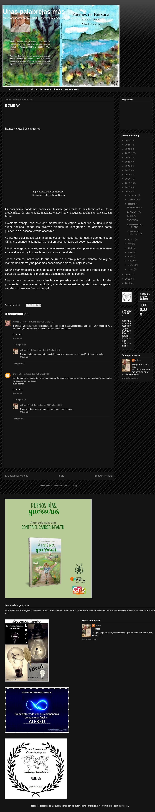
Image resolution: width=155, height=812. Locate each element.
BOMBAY (131, 216)
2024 (128, 149)
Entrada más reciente (16, 475)
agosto (131, 239)
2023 (128, 153)
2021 (128, 161)
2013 (128, 274)
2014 (128, 191)
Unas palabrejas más (34, 11)
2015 (128, 187)
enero (131, 269)
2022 (128, 157)
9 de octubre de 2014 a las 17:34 (39, 322)
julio (130, 243)
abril (130, 256)
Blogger (124, 806)
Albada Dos (18, 322)
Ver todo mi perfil (130, 378)
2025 (128, 144)
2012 (128, 279)
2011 (128, 283)
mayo (131, 252)
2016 (128, 183)
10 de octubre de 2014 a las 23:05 (34, 374)
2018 (128, 174)
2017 (128, 178)
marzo (131, 260)
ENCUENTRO (134, 212)
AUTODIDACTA (16, 89)
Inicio (61, 475)
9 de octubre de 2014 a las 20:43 (46, 350)
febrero (131, 265)
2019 (128, 170)
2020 (128, 166)
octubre (132, 204)
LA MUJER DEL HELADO (135, 226)
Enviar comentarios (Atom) (65, 486)
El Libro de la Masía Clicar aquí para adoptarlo (55, 89)
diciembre (133, 195)
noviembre (133, 199)
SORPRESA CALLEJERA (134, 232)
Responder (18, 338)
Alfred (23, 350)
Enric (15, 374)
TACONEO (132, 220)
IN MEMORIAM (134, 207)
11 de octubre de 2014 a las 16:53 (46, 405)
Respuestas (21, 344)
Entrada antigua (103, 475)
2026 (128, 140)
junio (130, 248)
